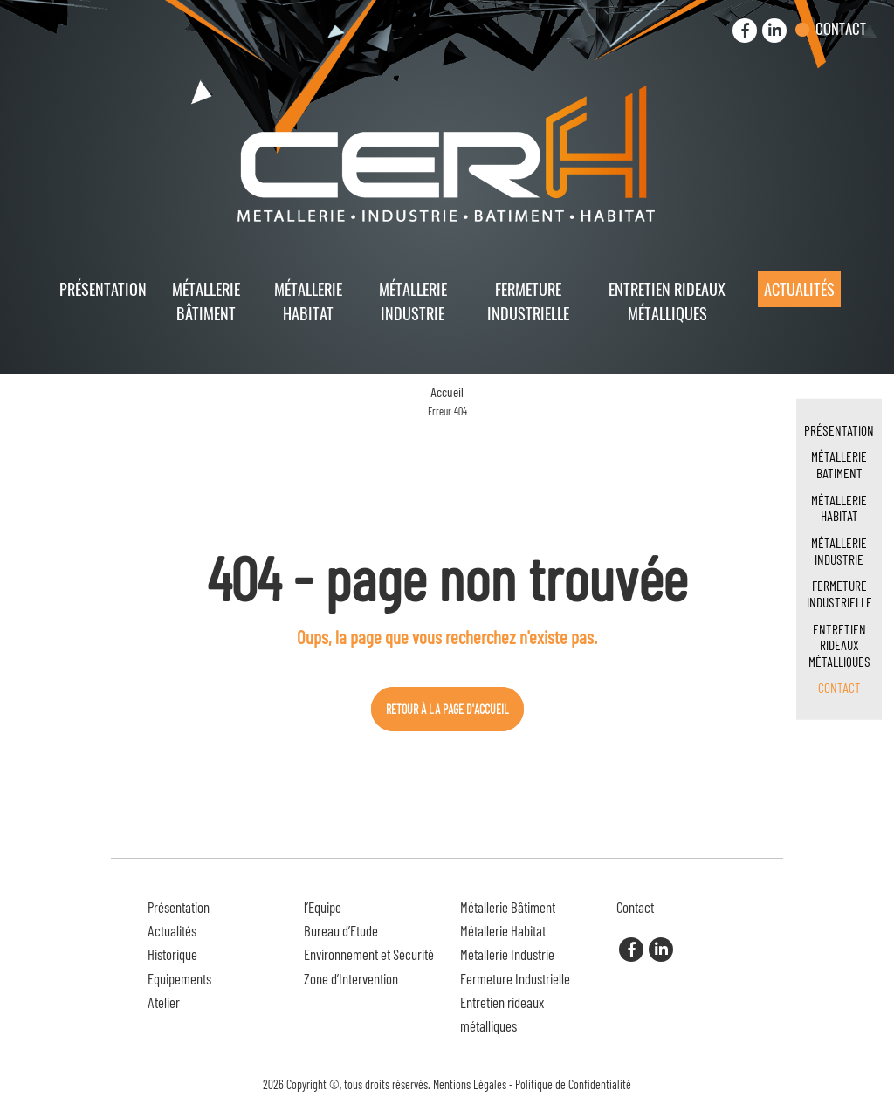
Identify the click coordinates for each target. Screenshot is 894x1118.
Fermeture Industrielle (528, 300)
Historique (172, 954)
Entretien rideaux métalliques (667, 300)
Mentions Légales (469, 1084)
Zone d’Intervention (351, 978)
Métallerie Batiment (839, 464)
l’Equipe (322, 907)
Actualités (799, 288)
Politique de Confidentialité (573, 1084)
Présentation (103, 288)
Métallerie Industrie (413, 300)
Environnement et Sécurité (369, 954)
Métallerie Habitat (308, 300)
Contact (840, 28)
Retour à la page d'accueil (447, 709)
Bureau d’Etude (341, 930)
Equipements (179, 978)
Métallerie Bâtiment (206, 300)
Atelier (164, 1002)
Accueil (447, 392)
